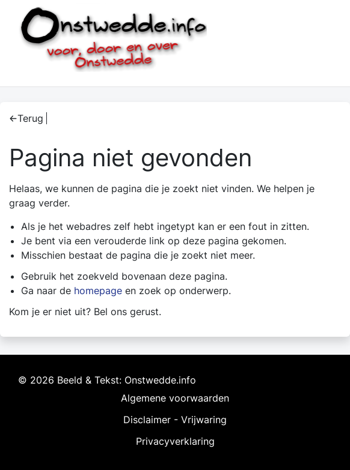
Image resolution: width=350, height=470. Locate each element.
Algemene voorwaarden (175, 398)
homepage (98, 291)
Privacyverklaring (175, 441)
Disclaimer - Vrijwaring (175, 420)
